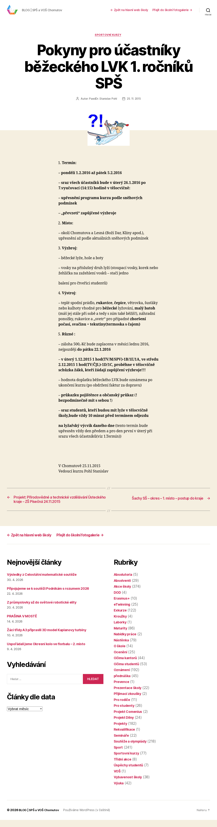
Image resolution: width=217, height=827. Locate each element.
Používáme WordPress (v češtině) (88, 817)
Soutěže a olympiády (132, 748)
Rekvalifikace (125, 736)
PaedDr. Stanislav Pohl (103, 104)
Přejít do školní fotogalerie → (172, 12)
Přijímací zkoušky (129, 701)
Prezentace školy (128, 695)
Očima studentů (127, 671)
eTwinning (123, 611)
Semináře (122, 742)
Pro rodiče (122, 707)
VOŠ (117, 778)
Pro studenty (125, 713)
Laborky (121, 629)
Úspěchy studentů (130, 772)
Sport (119, 754)
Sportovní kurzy (108, 40)
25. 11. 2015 (133, 104)
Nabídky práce (126, 641)
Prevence (122, 689)
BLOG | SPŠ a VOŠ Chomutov (40, 817)
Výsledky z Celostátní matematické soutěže (45, 582)
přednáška (123, 683)
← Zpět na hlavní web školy (129, 12)
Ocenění (121, 659)
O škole (120, 653)
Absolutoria (124, 582)
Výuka (119, 790)
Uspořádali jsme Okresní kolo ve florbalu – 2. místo (50, 651)
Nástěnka (122, 647)
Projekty (121, 730)
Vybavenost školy (129, 784)
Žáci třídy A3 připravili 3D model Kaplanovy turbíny (50, 637)
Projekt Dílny (125, 725)
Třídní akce (123, 766)
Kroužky (121, 623)
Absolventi (123, 587)
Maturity (121, 635)
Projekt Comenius (129, 718)
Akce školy (123, 593)
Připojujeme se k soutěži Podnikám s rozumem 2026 (52, 595)
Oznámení (122, 677)
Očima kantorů (126, 665)
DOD (118, 599)
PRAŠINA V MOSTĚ (23, 623)
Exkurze (121, 617)
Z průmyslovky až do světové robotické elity (45, 609)
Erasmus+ (122, 605)
